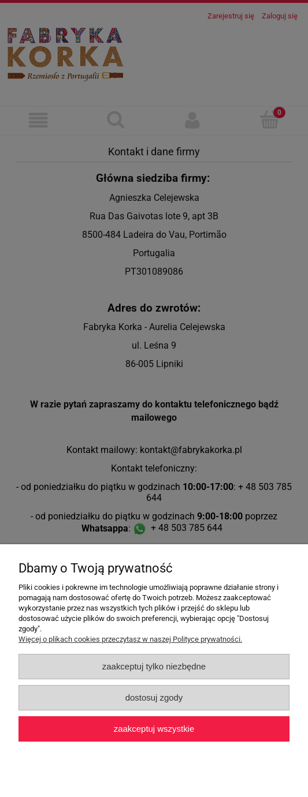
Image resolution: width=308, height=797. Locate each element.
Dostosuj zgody (154, 697)
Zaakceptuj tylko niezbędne (154, 666)
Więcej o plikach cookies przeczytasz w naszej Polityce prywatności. (130, 639)
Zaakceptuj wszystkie (154, 729)
